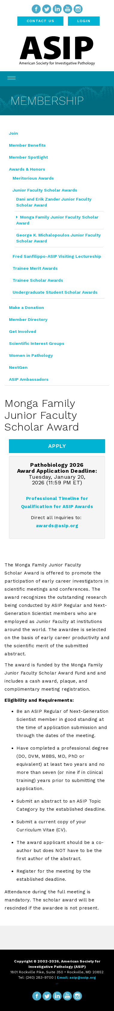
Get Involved (22, 331)
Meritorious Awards (33, 178)
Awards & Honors (27, 169)
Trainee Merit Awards (35, 268)
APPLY (57, 446)
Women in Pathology (31, 355)
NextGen (18, 367)
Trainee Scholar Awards (38, 280)
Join (13, 133)
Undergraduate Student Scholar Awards (55, 292)
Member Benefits (27, 145)
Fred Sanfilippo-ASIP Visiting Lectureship (57, 256)
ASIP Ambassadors (28, 379)
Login (83, 21)
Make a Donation (26, 307)
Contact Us (40, 21)
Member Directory (28, 319)
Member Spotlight (28, 157)
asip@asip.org (82, 977)
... (57, 983)
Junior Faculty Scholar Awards (45, 190)
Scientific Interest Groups (36, 343)
